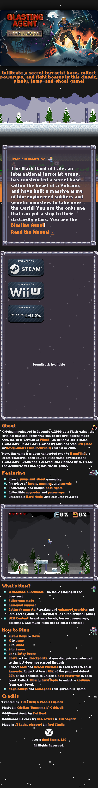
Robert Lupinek (51, 702)
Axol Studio (56, 725)
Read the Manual (32, 233)
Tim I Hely (28, 702)
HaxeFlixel (78, 454)
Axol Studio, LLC (54, 740)
